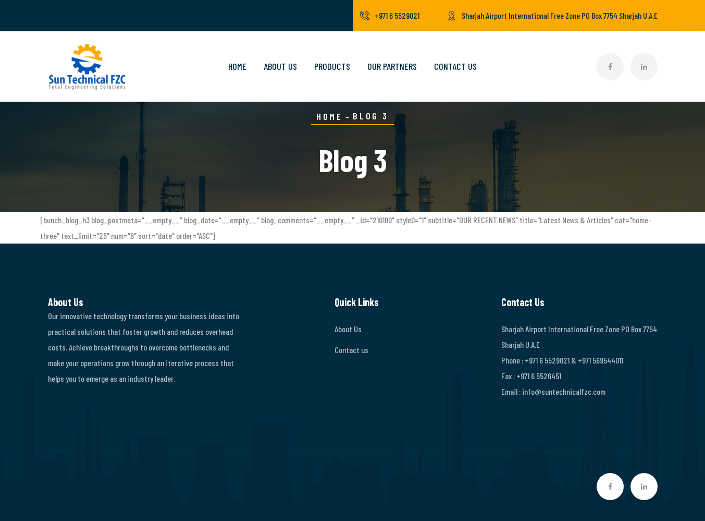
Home (237, 66)
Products (332, 66)
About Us (280, 66)
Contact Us (455, 66)
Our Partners (392, 66)
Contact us (351, 350)
